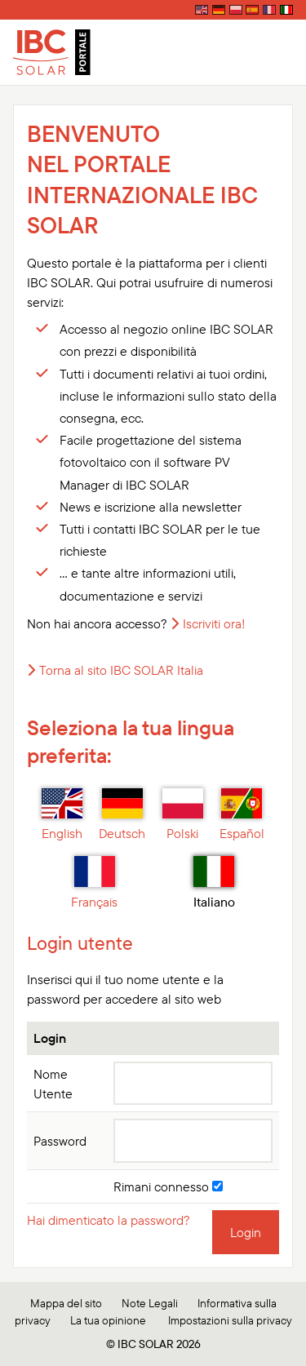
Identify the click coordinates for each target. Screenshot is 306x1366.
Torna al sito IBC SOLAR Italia (121, 670)
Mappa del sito (66, 1303)
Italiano (214, 883)
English (62, 815)
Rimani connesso (168, 1186)
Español (242, 815)
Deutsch (122, 815)
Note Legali (150, 1303)
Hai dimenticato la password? (108, 1220)
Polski (182, 815)
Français (94, 883)
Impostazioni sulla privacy (230, 1320)
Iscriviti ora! (214, 623)
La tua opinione (108, 1320)
